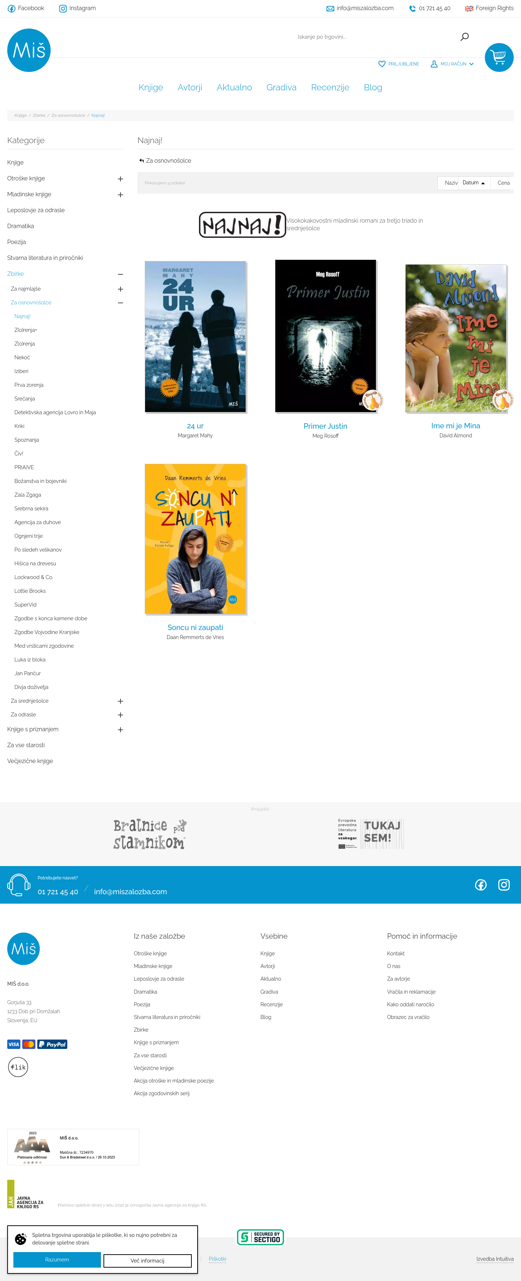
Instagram (504, 885)
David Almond (456, 435)
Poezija (16, 242)
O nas (393, 966)
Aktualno (234, 87)
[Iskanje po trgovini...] (371, 37)
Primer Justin (326, 426)
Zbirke (39, 115)
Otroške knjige (26, 178)
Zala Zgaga (27, 495)
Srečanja (24, 398)
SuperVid (25, 604)
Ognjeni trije (28, 536)
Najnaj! (98, 115)
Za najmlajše (26, 289)
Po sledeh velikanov (38, 550)
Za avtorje (398, 979)
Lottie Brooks (30, 591)
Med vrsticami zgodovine (44, 646)
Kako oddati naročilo (410, 1004)
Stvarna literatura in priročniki (45, 257)
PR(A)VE (24, 467)
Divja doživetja (31, 687)
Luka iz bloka (30, 659)
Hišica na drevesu (35, 563)
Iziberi (21, 371)
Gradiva (282, 87)
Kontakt (396, 953)
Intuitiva (495, 1259)
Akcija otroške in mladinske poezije (174, 1081)
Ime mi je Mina (455, 425)
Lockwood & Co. (33, 577)
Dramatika (20, 226)
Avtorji (190, 87)
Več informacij (148, 1261)
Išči (462, 37)
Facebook (481, 885)
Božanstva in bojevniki (40, 481)
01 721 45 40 (58, 889)
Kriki (19, 426)
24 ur (195, 425)
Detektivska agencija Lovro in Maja (55, 412)
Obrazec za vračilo (408, 1017)
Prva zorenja (28, 385)
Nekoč (22, 357)
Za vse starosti (26, 745)
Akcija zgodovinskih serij (162, 1093)
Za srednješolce (29, 701)
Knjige (151, 87)
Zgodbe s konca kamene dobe (50, 618)
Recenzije (330, 87)
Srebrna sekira (31, 508)
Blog (373, 87)
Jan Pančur (27, 673)
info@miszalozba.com (130, 889)
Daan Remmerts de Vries (195, 637)
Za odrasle (23, 714)
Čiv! (18, 453)
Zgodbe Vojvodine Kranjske (46, 632)
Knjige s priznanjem (33, 729)
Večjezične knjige (30, 761)
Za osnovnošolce (68, 115)
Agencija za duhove (37, 522)
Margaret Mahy (195, 435)
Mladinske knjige (29, 194)
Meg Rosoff (326, 436)
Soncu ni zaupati (195, 627)
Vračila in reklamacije (411, 992)
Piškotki (217, 1259)
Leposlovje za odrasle (36, 210)
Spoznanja (26, 440)
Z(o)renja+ (25, 330)
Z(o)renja (24, 343)
